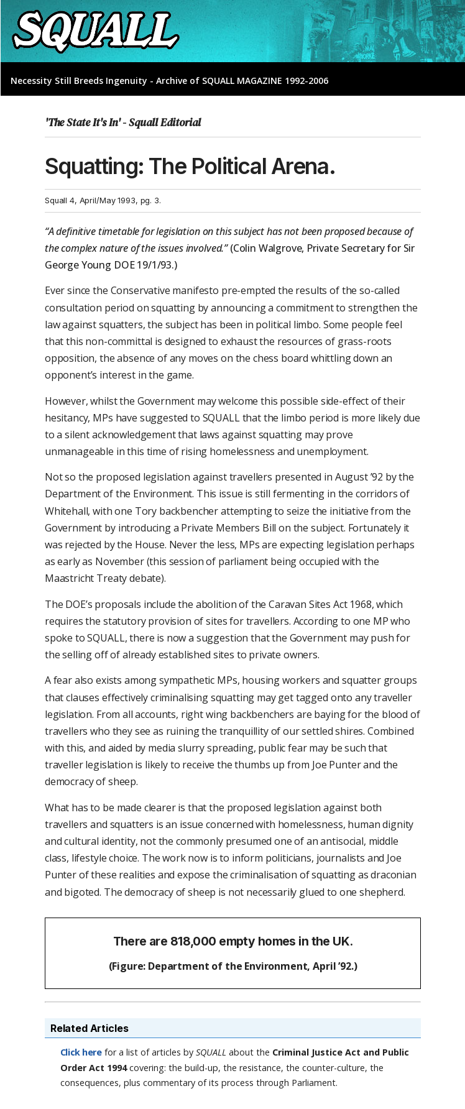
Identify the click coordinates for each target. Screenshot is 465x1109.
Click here (81, 1052)
